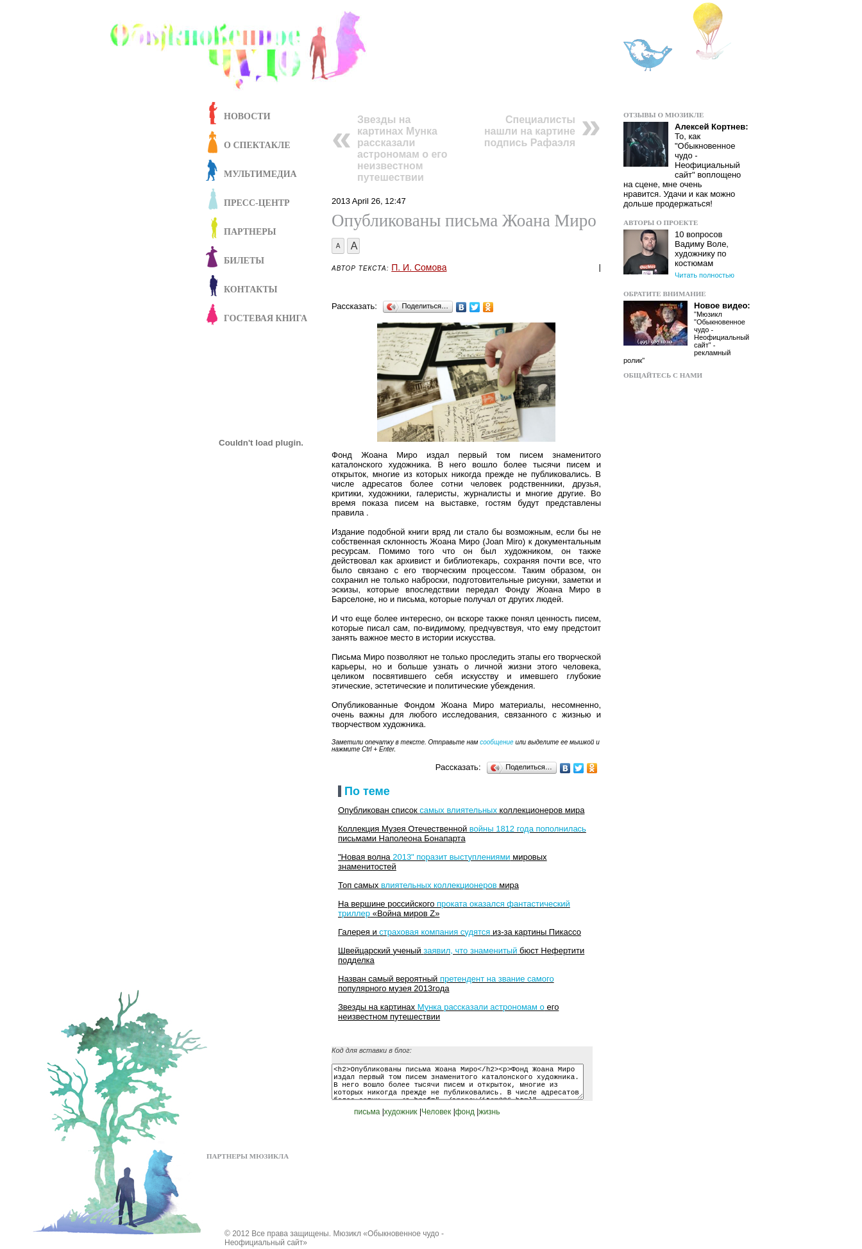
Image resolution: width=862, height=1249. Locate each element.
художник (401, 1111)
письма (367, 1111)
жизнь (489, 1111)
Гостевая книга (265, 318)
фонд (465, 1111)
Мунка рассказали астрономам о (481, 1007)
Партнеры (250, 232)
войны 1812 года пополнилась (527, 829)
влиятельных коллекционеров (439, 885)
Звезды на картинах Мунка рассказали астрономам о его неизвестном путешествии (402, 148)
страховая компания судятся (434, 932)
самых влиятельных (458, 810)
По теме (367, 791)
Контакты (251, 289)
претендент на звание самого (497, 979)
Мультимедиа (260, 174)
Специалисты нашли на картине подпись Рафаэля (529, 131)
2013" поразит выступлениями (451, 857)
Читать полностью (704, 275)
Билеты (244, 260)
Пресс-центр (257, 203)
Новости (247, 116)
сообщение (496, 742)
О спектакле (257, 145)
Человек (436, 1111)
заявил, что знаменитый (470, 950)
